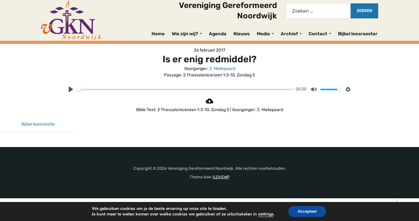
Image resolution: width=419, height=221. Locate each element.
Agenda (217, 34)
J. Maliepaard (222, 68)
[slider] (185, 89)
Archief (289, 34)
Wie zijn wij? (185, 34)
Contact (318, 34)
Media (263, 34)
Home (158, 34)
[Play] (71, 89)
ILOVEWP (221, 177)
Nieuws (241, 34)
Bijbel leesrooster (358, 34)
